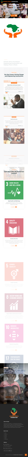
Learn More (14, 15)
